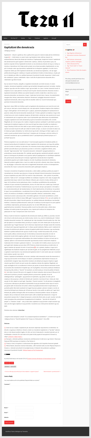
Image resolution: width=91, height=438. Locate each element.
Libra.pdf (54, 38)
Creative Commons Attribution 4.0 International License (41, 358)
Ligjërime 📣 (70, 50)
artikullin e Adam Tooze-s (15, 336)
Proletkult (37, 38)
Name (6, 407)
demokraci (7, 366)
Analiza (23, 38)
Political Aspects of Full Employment (33, 350)
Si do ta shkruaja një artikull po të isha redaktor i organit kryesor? (22, 371)
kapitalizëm (13, 366)
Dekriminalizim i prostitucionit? (52, 371)
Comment (7, 384)
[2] (47, 198)
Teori (29, 38)
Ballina (5, 38)
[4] (5, 272)
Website (6, 417)
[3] (5, 343)
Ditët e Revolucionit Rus (73, 63)
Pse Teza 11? (14, 38)
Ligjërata (45, 38)
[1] (9, 57)
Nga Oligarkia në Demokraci (74, 53)
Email (6, 412)
